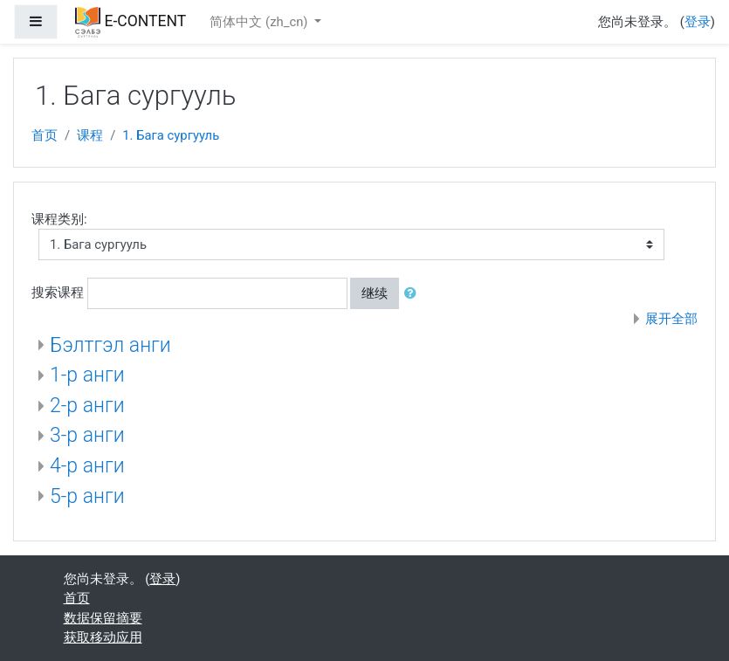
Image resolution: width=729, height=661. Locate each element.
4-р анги (87, 466)
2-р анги (87, 405)
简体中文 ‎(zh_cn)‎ (260, 22)
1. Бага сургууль (170, 135)
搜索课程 (57, 292)
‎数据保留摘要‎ (103, 618)
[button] (413, 293)
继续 (374, 293)
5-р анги (87, 496)
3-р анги (87, 435)
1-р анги (87, 375)
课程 (90, 135)
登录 (697, 22)
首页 (44, 135)
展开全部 (671, 319)
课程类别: (59, 219)
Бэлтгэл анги (110, 345)
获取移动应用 (103, 637)
